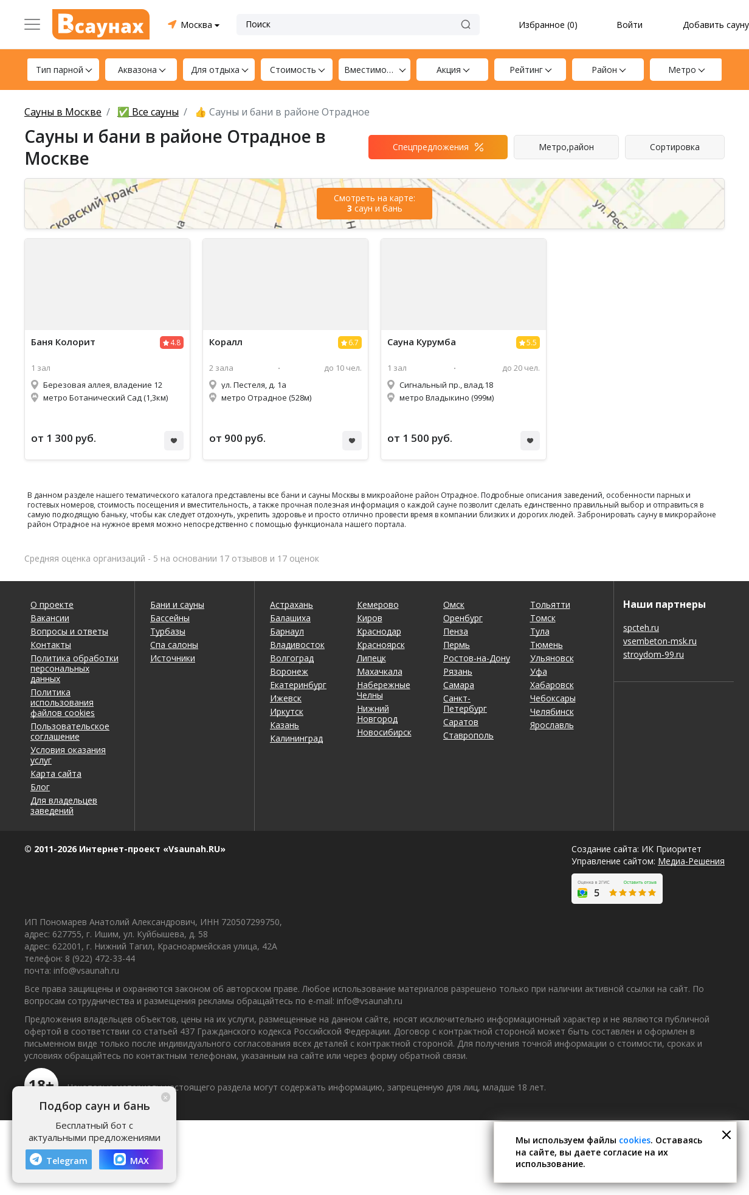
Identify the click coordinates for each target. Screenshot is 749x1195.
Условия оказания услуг (68, 755)
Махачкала (379, 671)
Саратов (460, 722)
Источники (172, 658)
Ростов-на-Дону (476, 658)
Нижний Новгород (377, 713)
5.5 (531, 342)
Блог (40, 787)
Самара (458, 685)
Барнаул (287, 631)
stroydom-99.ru (653, 654)
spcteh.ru (641, 627)
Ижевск (286, 698)
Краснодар (379, 631)
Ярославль (552, 725)
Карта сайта (55, 773)
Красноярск (381, 644)
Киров (369, 618)
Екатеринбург (298, 685)
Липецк (371, 658)
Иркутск (286, 711)
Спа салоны (174, 644)
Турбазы (167, 631)
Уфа (538, 671)
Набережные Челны (383, 690)
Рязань (457, 671)
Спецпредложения (431, 147)
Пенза (455, 631)
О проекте (52, 604)
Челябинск (552, 711)
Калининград (296, 738)
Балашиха (290, 618)
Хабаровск (552, 685)
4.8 (175, 342)
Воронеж (289, 671)
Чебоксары (553, 698)
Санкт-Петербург (465, 703)
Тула (540, 631)
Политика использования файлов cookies (62, 702)
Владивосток (297, 644)
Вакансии (49, 618)
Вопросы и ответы (69, 631)
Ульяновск (552, 658)
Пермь (456, 644)
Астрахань (291, 604)
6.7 (353, 342)
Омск (453, 604)
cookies (635, 1140)
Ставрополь (468, 735)
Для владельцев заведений (63, 805)
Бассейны (170, 618)
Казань (284, 725)
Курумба (421, 342)
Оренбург (463, 618)
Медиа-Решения (691, 861)
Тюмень (546, 644)
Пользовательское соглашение (69, 731)
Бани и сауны (177, 604)
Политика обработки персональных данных (74, 668)
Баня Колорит (63, 342)
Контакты (50, 644)
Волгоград (292, 658)
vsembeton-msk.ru (660, 641)
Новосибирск (384, 732)
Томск (543, 618)
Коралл (226, 342)
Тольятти (550, 604)
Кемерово (378, 604)
